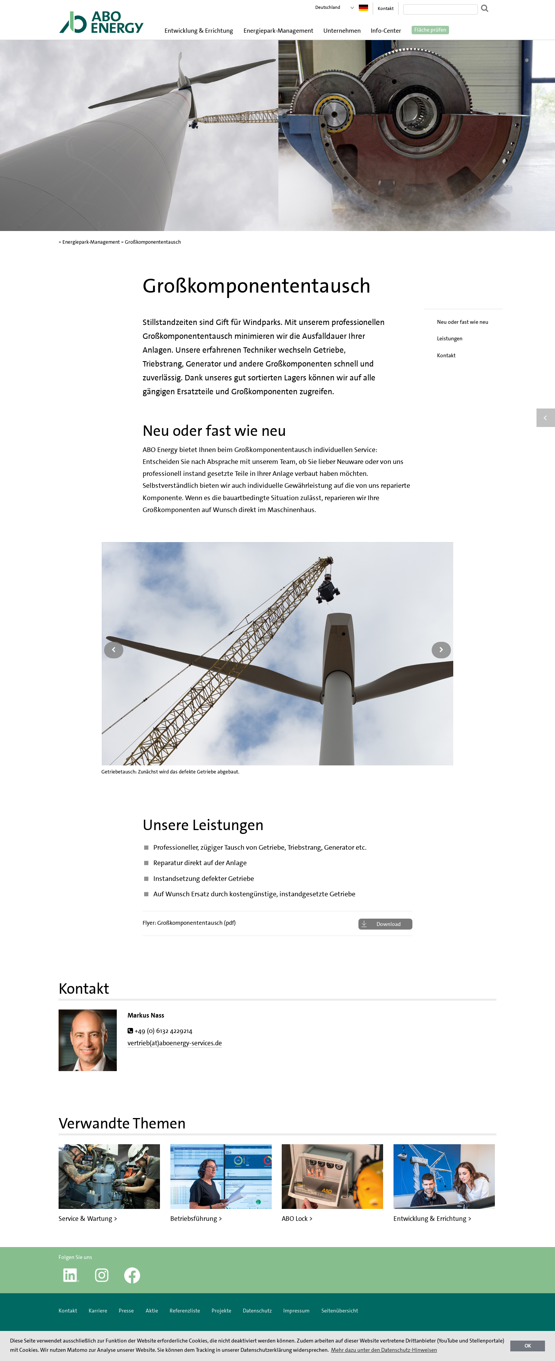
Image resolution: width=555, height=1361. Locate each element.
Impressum (297, 1310)
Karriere (98, 1310)
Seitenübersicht (339, 1310)
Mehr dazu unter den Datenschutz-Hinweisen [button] (384, 1349)
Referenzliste (185, 1310)
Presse (126, 1310)
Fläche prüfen (430, 30)
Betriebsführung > (196, 1218)
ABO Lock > (297, 1218)
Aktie (152, 1310)
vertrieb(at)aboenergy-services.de (175, 1043)
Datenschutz (257, 1310)
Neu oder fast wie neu (462, 321)
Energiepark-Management (278, 31)
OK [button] (528, 1346)
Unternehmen (342, 31)
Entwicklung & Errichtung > (432, 1218)
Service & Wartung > (88, 1218)
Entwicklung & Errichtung (199, 31)
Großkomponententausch (153, 242)
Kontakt (386, 8)
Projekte (221, 1310)
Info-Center (386, 31)
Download (389, 924)
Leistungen (449, 338)
